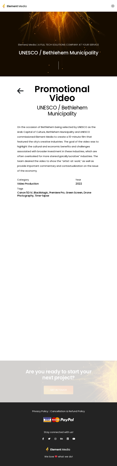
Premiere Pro (57, 192)
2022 (79, 184)
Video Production (28, 184)
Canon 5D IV (25, 192)
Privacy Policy (40, 411)
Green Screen (74, 192)
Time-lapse (42, 196)
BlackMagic (41, 192)
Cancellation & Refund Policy (67, 411)
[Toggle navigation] (113, 6)
